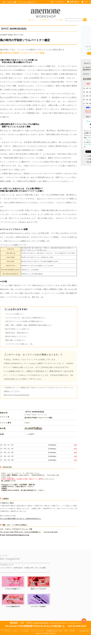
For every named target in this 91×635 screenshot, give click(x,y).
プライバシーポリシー (37, 631)
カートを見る (25, 631)
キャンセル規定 (41, 568)
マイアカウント (45, 20)
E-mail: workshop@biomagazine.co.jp (14, 535)
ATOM (72, 631)
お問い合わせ (74, 2)
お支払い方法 (29, 568)
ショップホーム (7, 568)
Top (84, 617)
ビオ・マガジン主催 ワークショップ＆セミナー (19, 2)
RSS (65, 631)
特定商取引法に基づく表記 (54, 631)
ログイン (31, 20)
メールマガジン (59, 2)
